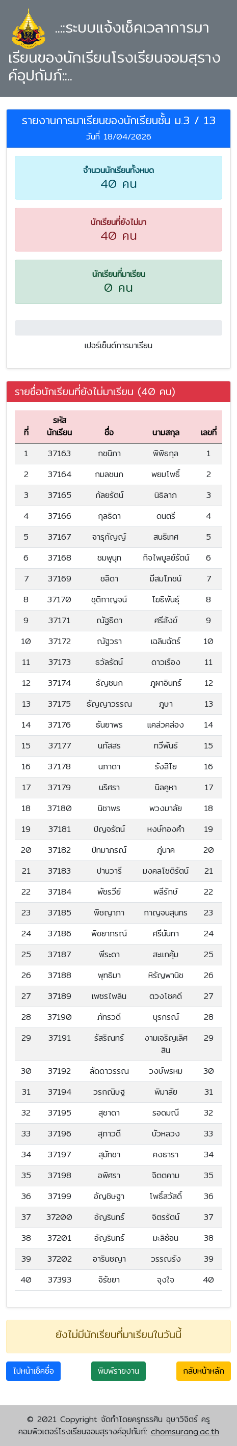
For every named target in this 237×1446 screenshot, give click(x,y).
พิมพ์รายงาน (118, 1371)
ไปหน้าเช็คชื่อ (33, 1371)
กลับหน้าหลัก (203, 1371)
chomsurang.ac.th (185, 1431)
